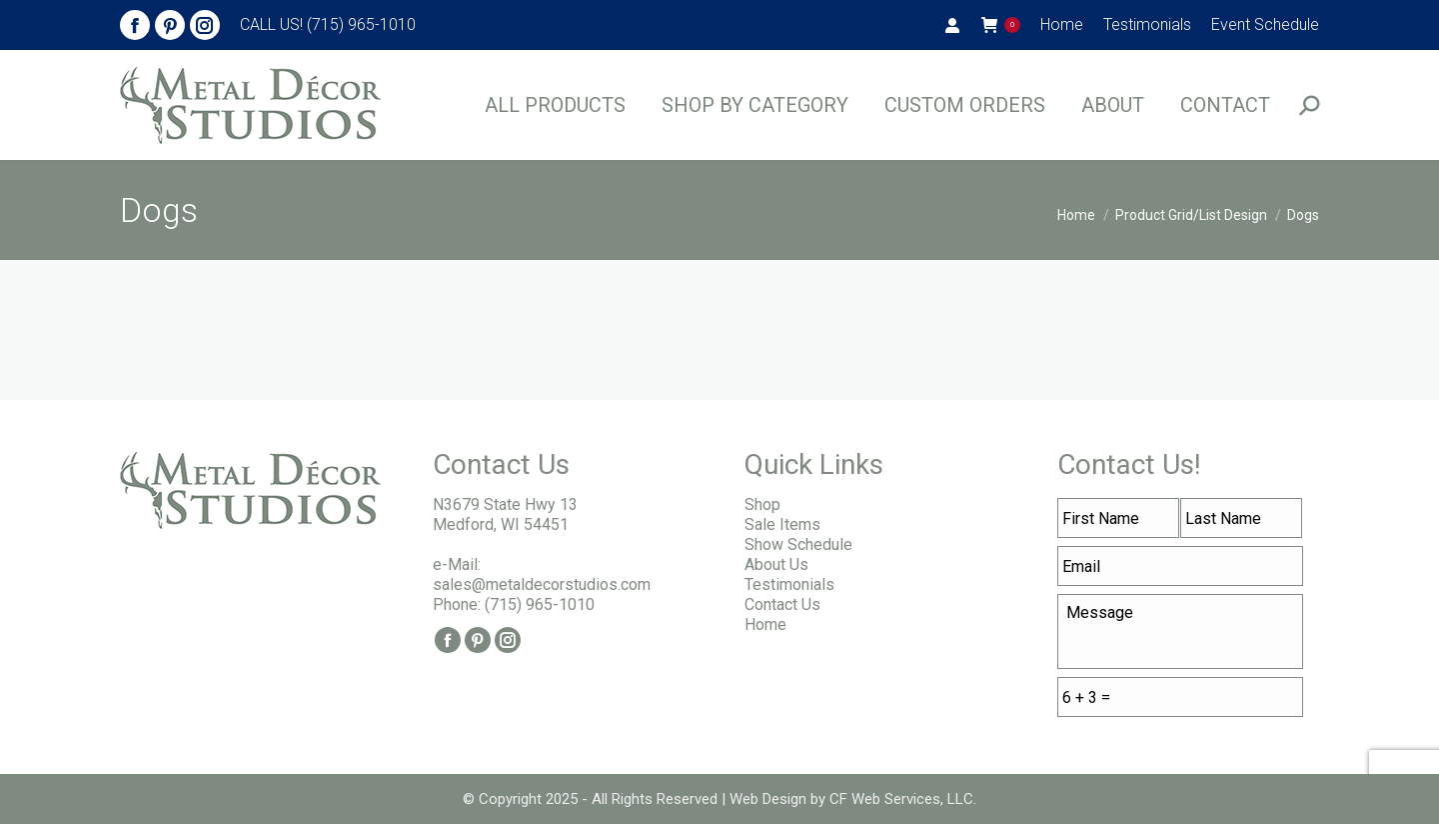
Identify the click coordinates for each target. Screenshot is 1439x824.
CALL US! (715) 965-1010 (328, 24)
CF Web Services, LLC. (900, 799)
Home (765, 624)
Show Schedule (798, 544)
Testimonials (789, 584)
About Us (776, 564)
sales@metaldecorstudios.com (542, 584)
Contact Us (782, 604)
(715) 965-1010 (540, 604)
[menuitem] (1061, 25)
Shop (762, 504)
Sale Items (782, 524)
